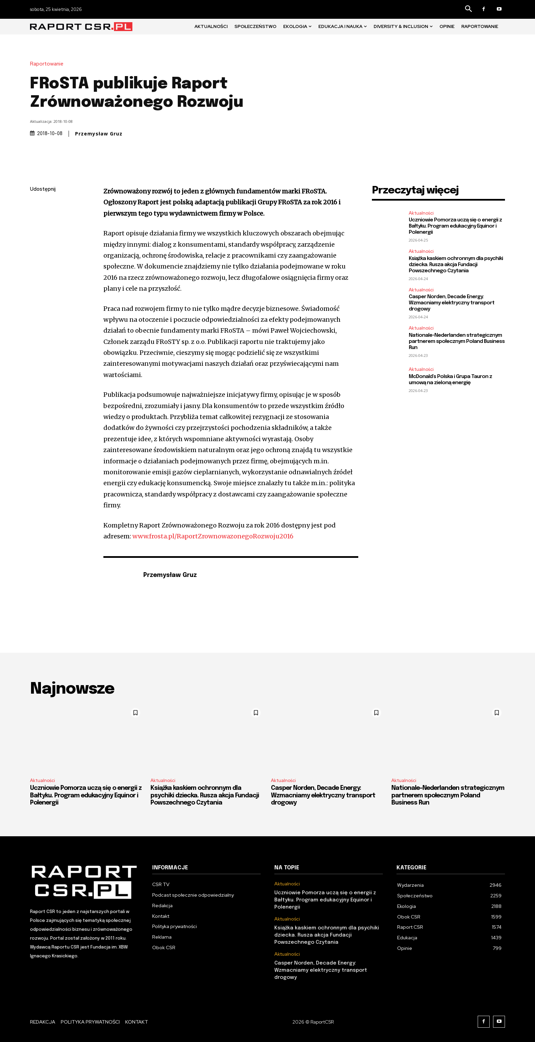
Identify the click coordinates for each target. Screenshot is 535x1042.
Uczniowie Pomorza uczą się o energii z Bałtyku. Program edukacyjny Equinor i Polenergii (455, 226)
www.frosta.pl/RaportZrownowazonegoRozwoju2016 (212, 536)
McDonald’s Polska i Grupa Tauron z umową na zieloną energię (450, 380)
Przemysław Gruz (98, 134)
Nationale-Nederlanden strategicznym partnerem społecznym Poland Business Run (457, 341)
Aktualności (421, 213)
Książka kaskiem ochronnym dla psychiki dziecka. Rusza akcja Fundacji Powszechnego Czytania (456, 265)
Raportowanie (48, 64)
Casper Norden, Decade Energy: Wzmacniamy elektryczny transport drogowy (451, 303)
